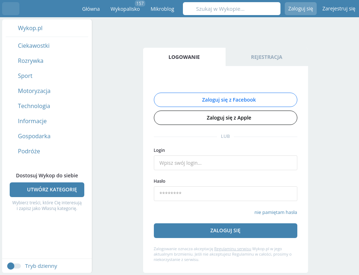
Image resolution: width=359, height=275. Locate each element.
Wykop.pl (45, 8)
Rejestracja (267, 56)
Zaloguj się (300, 8)
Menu (10, 8)
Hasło (160, 181)
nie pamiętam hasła (276, 212)
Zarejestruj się (338, 8)
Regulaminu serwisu (232, 248)
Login (159, 150)
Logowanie (184, 56)
